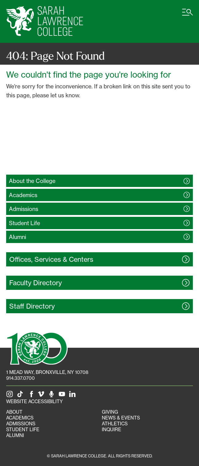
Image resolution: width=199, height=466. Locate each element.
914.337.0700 (20, 378)
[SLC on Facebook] (31, 396)
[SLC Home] (44, 21)
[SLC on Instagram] (10, 396)
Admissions (20, 424)
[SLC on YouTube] (63, 396)
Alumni (15, 435)
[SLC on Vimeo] (42, 396)
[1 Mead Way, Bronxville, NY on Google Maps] (47, 372)
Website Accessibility (34, 401)
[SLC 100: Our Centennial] (37, 347)
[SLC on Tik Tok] (21, 396)
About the (32, 180)
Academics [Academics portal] (20, 418)
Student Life (22, 429)
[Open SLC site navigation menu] (187, 15)
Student (24, 223)
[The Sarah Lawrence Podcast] (52, 396)
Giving (110, 412)
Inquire (111, 429)
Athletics (115, 424)
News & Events (121, 418)
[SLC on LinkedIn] (73, 396)
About (14, 412)
